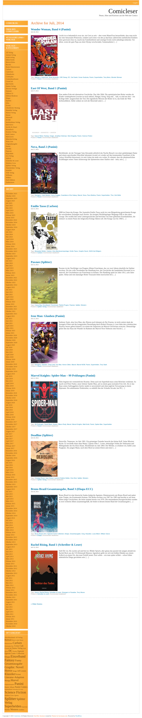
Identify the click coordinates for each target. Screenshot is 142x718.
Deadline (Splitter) (42, 435)
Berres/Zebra (10, 62)
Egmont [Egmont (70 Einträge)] (21, 651)
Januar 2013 (10, 564)
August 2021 (10, 316)
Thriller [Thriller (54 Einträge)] (7, 710)
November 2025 (11, 194)
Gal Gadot (74, 77)
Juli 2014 (9, 520)
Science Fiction (87, 136)
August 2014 (10, 518)
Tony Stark (103, 364)
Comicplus (9, 77)
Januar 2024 (10, 246)
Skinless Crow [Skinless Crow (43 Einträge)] (9, 695)
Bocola (8, 65)
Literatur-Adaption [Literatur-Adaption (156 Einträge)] (14, 677)
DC (69, 77)
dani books (9, 84)
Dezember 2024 (11, 220)
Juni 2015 (9, 494)
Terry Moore (81, 592)
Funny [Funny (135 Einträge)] (18, 660)
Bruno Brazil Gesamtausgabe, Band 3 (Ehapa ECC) (62, 489)
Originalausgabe (11, 144)
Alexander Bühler (40, 251)
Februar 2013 (10, 561)
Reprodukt (9, 153)
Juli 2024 (9, 232)
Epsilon (8, 101)
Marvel (80, 195)
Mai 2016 (9, 467)
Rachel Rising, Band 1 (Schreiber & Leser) (56, 544)
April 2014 (9, 528)
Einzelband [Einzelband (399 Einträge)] (18, 656)
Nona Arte (9, 141)
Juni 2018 (9, 407)
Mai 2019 (9, 381)
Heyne (8, 115)
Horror (37, 592)
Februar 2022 (10, 302)
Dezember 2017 (11, 422)
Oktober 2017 (10, 427)
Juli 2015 (9, 492)
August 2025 (10, 201)
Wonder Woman (116, 77)
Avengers (38, 195)
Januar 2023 (10, 275)
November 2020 (11, 338)
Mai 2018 (9, 410)
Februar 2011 (10, 616)
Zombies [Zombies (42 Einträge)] (21, 710)
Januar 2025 (10, 218)
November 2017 (11, 424)
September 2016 (11, 458)
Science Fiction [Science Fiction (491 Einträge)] (15, 692)
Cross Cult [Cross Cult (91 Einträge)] (18, 646)
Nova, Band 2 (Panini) (44, 146)
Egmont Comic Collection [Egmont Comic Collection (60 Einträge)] (14, 653)
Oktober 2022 (10, 282)
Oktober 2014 (10, 513)
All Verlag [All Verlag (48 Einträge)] (18, 637)
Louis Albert (96, 534)
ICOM (8, 120)
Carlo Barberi (46, 195)
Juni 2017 (9, 436)
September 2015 (11, 487)
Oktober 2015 (10, 484)
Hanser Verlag (11, 113)
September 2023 (11, 256)
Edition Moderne (12, 96)
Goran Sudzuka (83, 77)
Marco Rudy (62, 424)
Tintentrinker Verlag (13, 168)
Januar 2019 (10, 391)
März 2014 (9, 530)
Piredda (8, 149)
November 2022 (11, 280)
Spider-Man (99, 424)
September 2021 (11, 314)
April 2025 (9, 210)
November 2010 (11, 624)
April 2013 (9, 556)
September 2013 (11, 544)
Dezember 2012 (11, 566)
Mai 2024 (9, 237)
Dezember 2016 (11, 451)
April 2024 (9, 239)
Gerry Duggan (55, 195)
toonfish (9, 170)
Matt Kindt (86, 424)
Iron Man (59, 364)
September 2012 (11, 573)
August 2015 (10, 489)
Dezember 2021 (11, 306)
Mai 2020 (9, 352)
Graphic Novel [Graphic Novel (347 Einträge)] (14, 667)
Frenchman (54, 305)
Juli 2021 (9, 318)
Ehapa (8, 98)
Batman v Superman (41, 77)
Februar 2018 (10, 417)
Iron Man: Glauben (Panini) (48, 316)
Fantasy (46, 136)
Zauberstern (10, 182)
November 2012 (11, 568)
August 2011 (10, 602)
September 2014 (11, 516)
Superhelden (98, 77)
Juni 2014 (9, 523)
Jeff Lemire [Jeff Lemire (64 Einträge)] (21, 671)
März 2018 (9, 415)
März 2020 (9, 357)
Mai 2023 (9, 266)
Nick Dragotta (72, 136)
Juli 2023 (9, 261)
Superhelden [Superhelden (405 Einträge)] (13, 706)
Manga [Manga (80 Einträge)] (7, 680)
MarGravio (10, 137)
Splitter (78, 305)
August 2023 (10, 258)
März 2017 (9, 443)
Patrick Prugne (64, 305)
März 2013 (9, 559)
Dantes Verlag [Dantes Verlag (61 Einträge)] (17, 648)
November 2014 (11, 511)
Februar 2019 (10, 388)
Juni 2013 (9, 552)
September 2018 (11, 400)
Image (52, 136)
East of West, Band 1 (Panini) (49, 88)
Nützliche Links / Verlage (15, 39)
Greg (83, 534)
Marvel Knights (77, 424)
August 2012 (10, 576)
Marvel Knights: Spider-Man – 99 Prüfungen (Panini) (63, 375)
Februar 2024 (10, 244)
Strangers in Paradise (69, 592)
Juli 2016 (9, 463)
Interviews (9, 125)
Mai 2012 (9, 583)
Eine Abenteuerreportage (61, 251)
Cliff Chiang (63, 77)
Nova (84, 195)
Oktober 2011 (10, 597)
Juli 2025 (9, 203)
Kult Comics (10, 134)
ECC (45, 534)
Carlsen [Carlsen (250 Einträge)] (17, 643)
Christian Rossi (40, 478)
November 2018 (11, 395)
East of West (39, 136)
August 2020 (10, 345)
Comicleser (123, 11)
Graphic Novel (83, 251)
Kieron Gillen (66, 364)
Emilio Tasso (74, 251)
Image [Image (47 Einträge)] (15, 671)
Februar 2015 (10, 504)
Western (83, 305)
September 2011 (11, 600)
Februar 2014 (10, 532)
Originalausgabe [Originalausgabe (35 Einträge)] (9, 684)
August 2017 (10, 431)
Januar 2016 (10, 477)
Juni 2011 (9, 607)
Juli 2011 (9, 604)
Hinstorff (9, 117)
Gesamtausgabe (75, 534)
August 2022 (10, 287)
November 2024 (11, 222)
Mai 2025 (9, 208)
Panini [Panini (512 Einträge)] (19, 684)
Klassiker (88, 534)
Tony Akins (107, 77)
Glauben (44, 364)
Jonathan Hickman (61, 136)
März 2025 (9, 213)
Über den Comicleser (12, 30)
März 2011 (9, 614)
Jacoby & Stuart (11, 127)
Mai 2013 (9, 554)
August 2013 (10, 547)
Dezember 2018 (11, 393)
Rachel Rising (44, 592)
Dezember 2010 (11, 621)
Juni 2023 (9, 263)
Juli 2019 (9, 376)
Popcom (9, 151)
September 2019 (11, 371)
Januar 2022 (10, 304)
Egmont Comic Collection (56, 534)
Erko (7, 103)
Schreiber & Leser (12, 161)
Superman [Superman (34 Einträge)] (24, 707)
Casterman (9, 72)
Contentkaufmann (12, 79)
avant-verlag (10, 57)
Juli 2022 (9, 290)
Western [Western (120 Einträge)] (14, 709)
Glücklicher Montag (13, 108)
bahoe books (10, 60)
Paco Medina (91, 195)
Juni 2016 (9, 465)
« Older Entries (36, 604)
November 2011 (11, 595)
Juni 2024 (9, 234)
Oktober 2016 (10, 455)
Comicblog (12, 23)
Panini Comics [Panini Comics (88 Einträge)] (21, 687)
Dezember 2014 (11, 508)
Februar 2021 (10, 330)
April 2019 (9, 383)
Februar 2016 (10, 475)
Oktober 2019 (10, 369)
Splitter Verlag (11, 165)
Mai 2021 (9, 323)
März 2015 (9, 501)
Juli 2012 (9, 578)
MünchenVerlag (11, 139)
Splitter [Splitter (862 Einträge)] (10, 699)
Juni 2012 (9, 580)
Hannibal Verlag (11, 110)
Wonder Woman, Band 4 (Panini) (51, 29)
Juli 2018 (9, 405)
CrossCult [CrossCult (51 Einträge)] (8, 648)
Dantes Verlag (11, 86)
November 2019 (11, 367)
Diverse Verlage (11, 89)
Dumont (9, 91)
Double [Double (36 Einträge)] (15, 651)
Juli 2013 (9, 549)
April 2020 (9, 355)
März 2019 (9, 386)
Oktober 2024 (10, 225)
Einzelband (46, 305)
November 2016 (11, 453)
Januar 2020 (10, 362)
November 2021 (11, 309)
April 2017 (9, 441)
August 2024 (10, 230)
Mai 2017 (9, 439)
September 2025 (11, 198)
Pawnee (72, 305)
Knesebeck (9, 129)
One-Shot (73, 478)
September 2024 (11, 227)
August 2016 (10, 460)
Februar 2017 (10, 446)
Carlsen (8, 69)
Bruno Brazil (39, 534)
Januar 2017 (10, 448)
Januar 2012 (10, 590)
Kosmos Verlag (11, 132)
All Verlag (9, 53)
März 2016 (9, 472)
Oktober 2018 (10, 398)
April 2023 (9, 268)
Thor (112, 195)
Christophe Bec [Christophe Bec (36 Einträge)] (9, 646)
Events (8, 105)
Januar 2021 (10, 333)
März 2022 (9, 299)
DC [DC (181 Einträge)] (10, 650)
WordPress (78, 716)
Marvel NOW (81, 364)
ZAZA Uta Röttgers (95, 251)
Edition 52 (9, 93)
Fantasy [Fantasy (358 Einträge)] (10, 660)
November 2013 (11, 540)
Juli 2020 (9, 347)
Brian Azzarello (54, 77)
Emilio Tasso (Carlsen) (44, 206)
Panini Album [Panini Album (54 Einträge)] (9, 687)
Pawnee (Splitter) (41, 262)
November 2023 (11, 251)
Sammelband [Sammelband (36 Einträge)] (8, 689)
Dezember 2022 (11, 278)
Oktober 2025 (10, 196)
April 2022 (9, 297)
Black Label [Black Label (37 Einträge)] (15, 640)
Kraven (55, 424)
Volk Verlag (10, 173)
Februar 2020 (10, 359)
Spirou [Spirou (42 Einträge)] (16, 695)
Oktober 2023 (10, 254)
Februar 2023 (10, 273)
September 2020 (11, 343)
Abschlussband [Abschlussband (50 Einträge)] (10, 637)
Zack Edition (10, 180)
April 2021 (9, 326)
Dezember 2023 (11, 249)
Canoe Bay (38, 305)
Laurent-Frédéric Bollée (62, 478)
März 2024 (9, 242)
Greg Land (51, 364)
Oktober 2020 (10, 340)
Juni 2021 (9, 321)
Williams (9, 175)
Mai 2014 (9, 525)
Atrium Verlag (11, 55)
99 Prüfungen (39, 424)
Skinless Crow (11, 163)
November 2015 (11, 482)
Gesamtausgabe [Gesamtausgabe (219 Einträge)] (13, 663)
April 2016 (9, 470)
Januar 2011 (10, 619)
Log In (135, 3)
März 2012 (9, 585)
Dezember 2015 (11, 479)
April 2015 (9, 499)
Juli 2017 (9, 434)
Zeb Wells (117, 195)
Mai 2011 (9, 609)
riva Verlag (9, 156)
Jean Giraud (49, 478)
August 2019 (10, 374)
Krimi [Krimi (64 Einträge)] (18, 674)
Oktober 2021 (10, 311)
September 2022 (11, 285)
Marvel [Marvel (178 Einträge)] (15, 680)
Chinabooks (10, 74)
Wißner (8, 177)
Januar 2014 (10, 535)
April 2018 (9, 412)
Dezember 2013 (11, 537)
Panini (8, 146)
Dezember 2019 (11, 364)
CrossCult (9, 81)
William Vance (105, 534)
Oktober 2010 (10, 626)
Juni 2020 (9, 350)
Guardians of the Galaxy (69, 195)
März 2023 (9, 270)
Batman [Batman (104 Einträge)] (8, 640)
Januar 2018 (10, 419)
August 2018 (10, 403)
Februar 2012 (10, 588)
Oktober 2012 (10, 571)
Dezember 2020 (11, 335)
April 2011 (9, 612)
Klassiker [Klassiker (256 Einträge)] (10, 674)
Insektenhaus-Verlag (13, 122)
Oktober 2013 (10, 542)
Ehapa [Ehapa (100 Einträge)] (7, 657)
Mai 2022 (9, 294)
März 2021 (9, 328)
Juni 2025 (9, 206)
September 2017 (11, 429)
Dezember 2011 (11, 592)
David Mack (48, 424)
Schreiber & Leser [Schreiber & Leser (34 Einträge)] (18, 689)
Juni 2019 (9, 379)
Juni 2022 (9, 292)
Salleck (8, 158)
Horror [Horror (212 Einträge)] (8, 670)
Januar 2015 (10, 506)
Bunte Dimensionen (13, 67)
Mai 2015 (9, 496)
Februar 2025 (10, 215)
